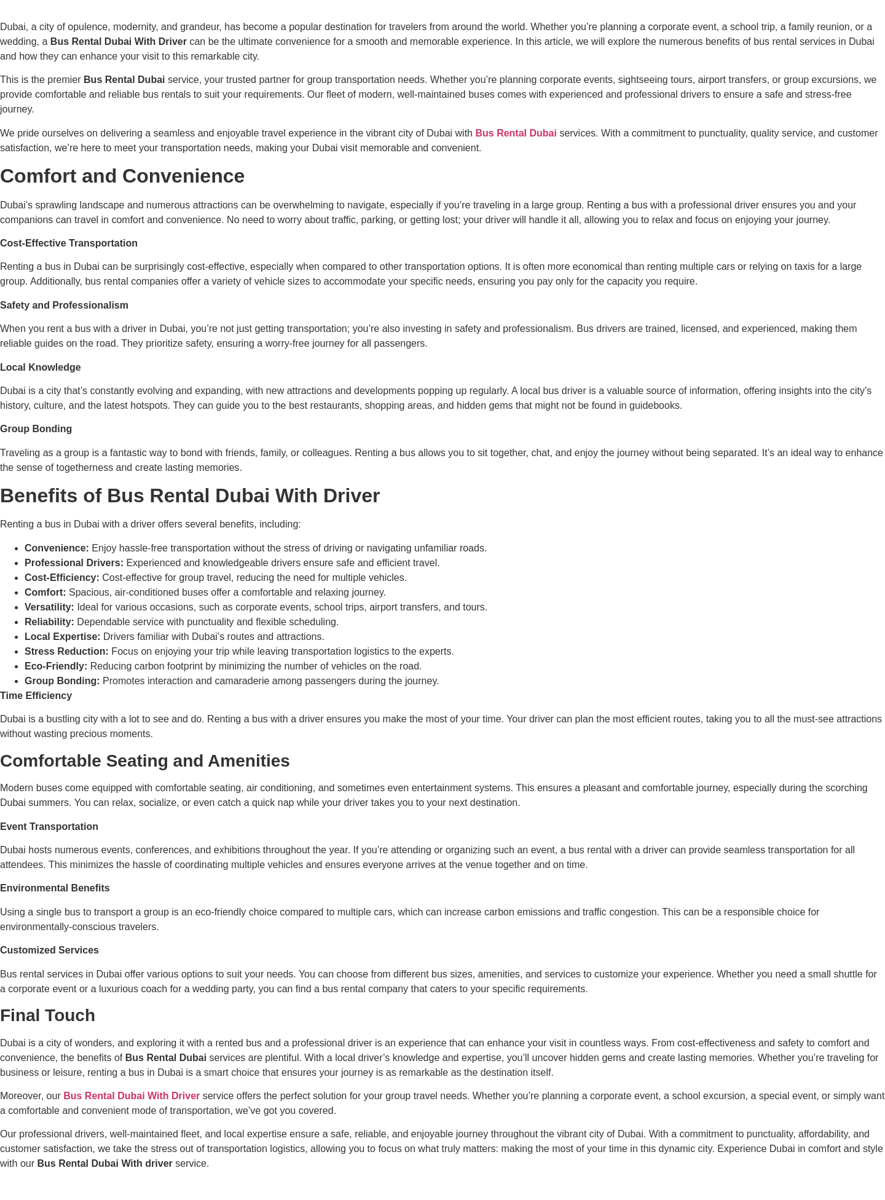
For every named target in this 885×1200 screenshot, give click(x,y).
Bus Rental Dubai (515, 133)
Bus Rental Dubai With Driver (131, 1096)
